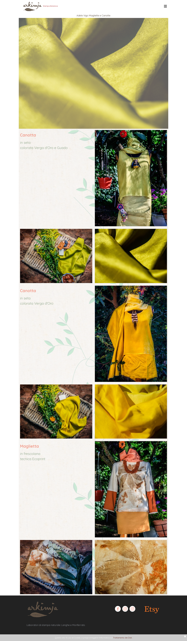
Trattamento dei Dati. (122, 637)
